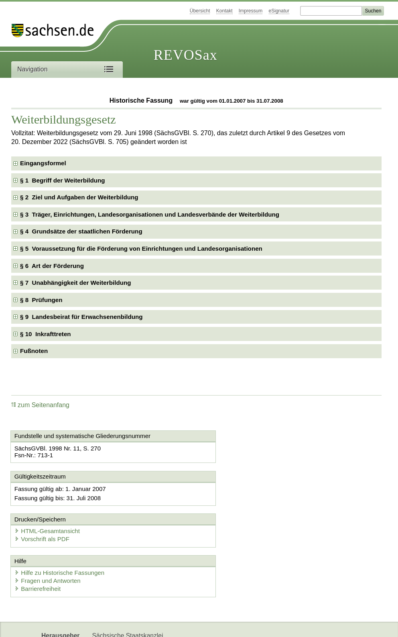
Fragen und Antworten (49, 539)
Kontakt (224, 11)
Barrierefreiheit (39, 547)
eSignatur (279, 11)
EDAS (146, 624)
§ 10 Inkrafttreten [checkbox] (45, 334)
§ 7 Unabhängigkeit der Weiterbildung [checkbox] (75, 282)
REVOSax (185, 55)
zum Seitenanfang (40, 405)
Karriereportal (111, 624)
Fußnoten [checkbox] (34, 350)
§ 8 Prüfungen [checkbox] (41, 299)
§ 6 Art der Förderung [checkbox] (52, 265)
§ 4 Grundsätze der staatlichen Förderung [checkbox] (81, 231)
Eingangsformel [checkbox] (43, 163)
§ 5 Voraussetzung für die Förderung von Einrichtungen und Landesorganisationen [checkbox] (141, 248)
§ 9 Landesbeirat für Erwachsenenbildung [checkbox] (81, 316)
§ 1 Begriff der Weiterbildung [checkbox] (62, 180)
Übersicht (200, 11)
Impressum (250, 11)
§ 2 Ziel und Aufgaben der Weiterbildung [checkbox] (79, 197)
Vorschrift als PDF (237, 496)
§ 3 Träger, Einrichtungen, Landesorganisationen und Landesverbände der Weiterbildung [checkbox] (149, 214)
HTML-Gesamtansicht (242, 488)
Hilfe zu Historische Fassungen (61, 531)
